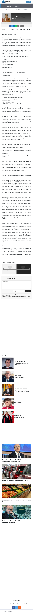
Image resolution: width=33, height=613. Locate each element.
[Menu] (27, 2)
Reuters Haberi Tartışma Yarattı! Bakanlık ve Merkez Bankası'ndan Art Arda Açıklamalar (16, 5)
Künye (11, 603)
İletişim (14, 603)
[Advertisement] (16, 309)
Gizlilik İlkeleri (19, 603)
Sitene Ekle (26, 603)
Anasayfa (6, 603)
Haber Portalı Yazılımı (8, 611)
